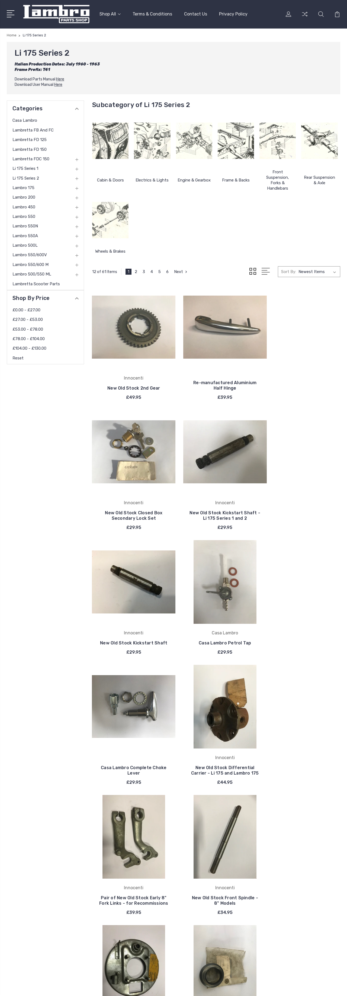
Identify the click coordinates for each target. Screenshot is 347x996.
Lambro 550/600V (29, 254)
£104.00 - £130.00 (29, 347)
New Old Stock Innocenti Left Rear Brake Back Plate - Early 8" (216, 764)
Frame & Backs (236, 179)
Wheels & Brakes (110, 250)
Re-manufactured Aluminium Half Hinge (216, 384)
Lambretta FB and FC (33, 129)
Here (60, 78)
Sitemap (135, 986)
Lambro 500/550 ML (31, 273)
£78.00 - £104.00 (28, 338)
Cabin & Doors (110, 179)
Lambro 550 (23, 216)
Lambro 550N (25, 225)
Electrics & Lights (152, 179)
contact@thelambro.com (38, 915)
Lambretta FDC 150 (30, 158)
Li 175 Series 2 (25, 177)
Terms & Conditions (152, 13)
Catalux (198, 878)
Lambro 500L (25, 244)
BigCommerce (110, 986)
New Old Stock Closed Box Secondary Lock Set (301, 384)
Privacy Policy (233, 13)
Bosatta (199, 869)
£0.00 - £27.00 (26, 309)
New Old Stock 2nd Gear (131, 386)
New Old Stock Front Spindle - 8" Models (130, 766)
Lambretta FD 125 (29, 139)
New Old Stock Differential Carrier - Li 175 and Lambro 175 (216, 635)
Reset (18, 357)
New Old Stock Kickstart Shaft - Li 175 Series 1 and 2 (131, 508)
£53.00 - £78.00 (27, 328)
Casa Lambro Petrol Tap (302, 510)
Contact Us (195, 13)
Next (181, 271)
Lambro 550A (25, 235)
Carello (197, 861)
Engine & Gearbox (194, 179)
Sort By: (288, 271)
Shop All (110, 13)
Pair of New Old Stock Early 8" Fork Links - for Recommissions (301, 635)
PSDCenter (330, 986)
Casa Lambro (24, 119)
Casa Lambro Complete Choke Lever (130, 637)
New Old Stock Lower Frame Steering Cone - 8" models (301, 766)
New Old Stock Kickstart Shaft (216, 508)
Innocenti (200, 845)
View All (199, 894)
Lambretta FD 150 (29, 148)
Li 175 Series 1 (25, 167)
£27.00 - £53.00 (27, 319)
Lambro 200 (23, 196)
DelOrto (198, 886)
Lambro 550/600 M (30, 264)
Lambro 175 (23, 187)
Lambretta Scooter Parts (36, 283)
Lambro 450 (23, 206)
